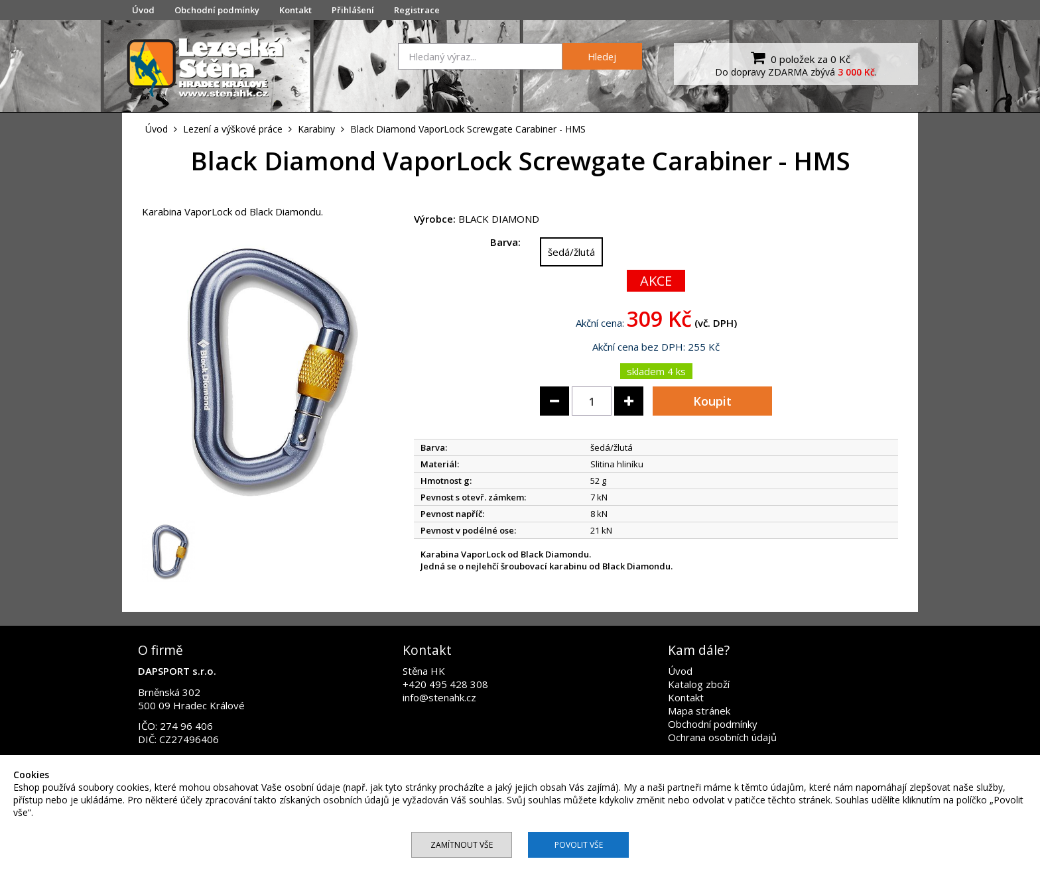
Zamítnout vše (461, 844)
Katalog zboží (699, 684)
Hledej (602, 56)
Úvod (143, 10)
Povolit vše (578, 844)
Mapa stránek (699, 710)
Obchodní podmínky (216, 10)
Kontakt (295, 10)
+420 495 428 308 (445, 684)
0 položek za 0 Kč (799, 58)
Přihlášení (353, 10)
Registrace (417, 10)
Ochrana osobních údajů (722, 737)
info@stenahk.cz (439, 697)
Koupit (712, 401)
